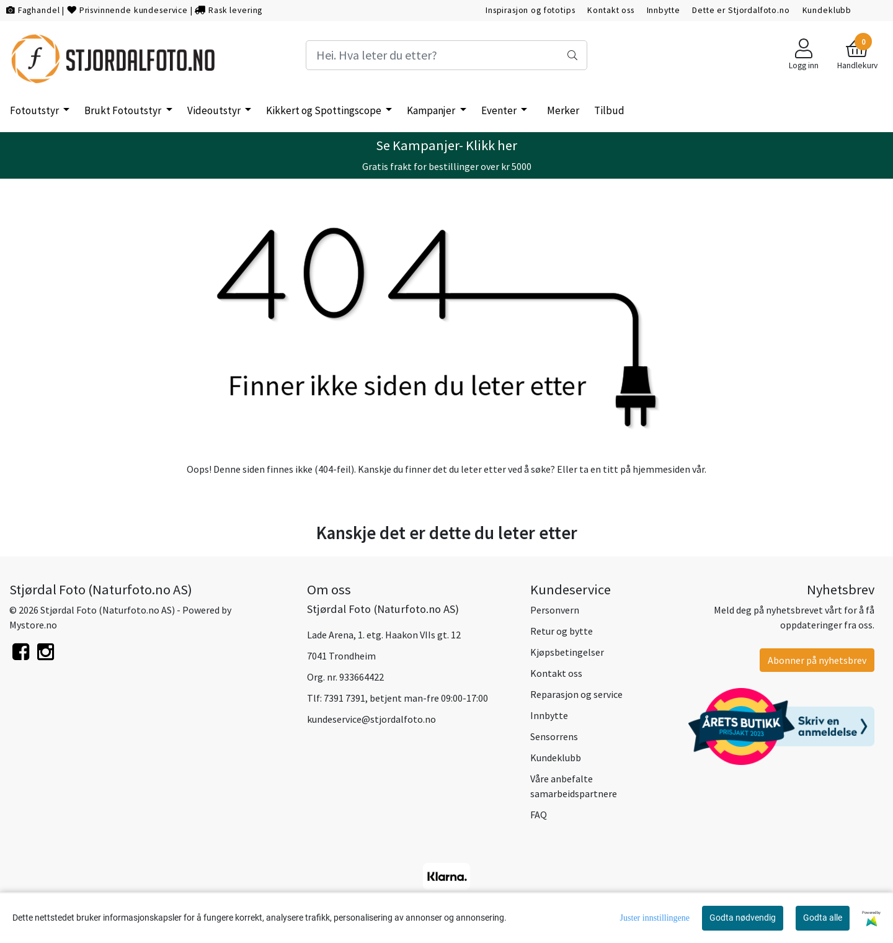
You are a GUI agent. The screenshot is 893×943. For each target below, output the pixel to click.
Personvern (554, 610)
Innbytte (663, 10)
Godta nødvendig (742, 918)
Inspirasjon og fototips (530, 10)
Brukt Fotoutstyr (123, 110)
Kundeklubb (827, 10)
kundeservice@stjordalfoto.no (371, 719)
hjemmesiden (661, 469)
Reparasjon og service (576, 694)
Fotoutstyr (35, 110)
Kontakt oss (610, 10)
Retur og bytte (561, 631)
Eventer (499, 110)
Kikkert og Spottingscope (324, 110)
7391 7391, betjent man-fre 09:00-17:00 (406, 698)
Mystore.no (33, 625)
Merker (563, 110)
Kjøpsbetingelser (567, 652)
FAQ (538, 814)
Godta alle (822, 918)
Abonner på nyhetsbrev (817, 660)
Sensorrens (554, 736)
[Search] (446, 55)
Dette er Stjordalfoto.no (740, 10)
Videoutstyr (214, 110)
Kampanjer (432, 110)
